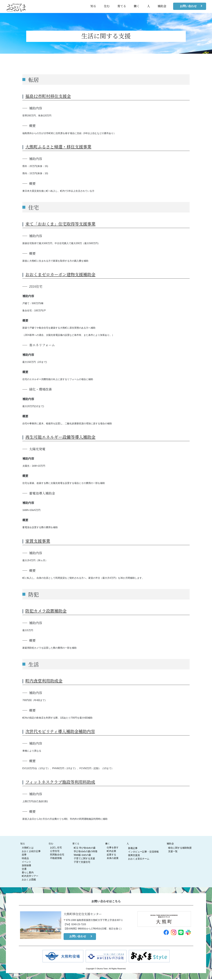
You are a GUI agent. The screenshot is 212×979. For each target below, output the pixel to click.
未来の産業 (113, 858)
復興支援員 (134, 855)
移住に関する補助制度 (180, 848)
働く (137, 6)
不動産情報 (56, 858)
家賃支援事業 (37, 541)
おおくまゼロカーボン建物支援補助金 (60, 274)
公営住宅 (54, 851)
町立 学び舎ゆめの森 (85, 848)
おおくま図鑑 (29, 879)
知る (93, 6)
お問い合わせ (188, 6)
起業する (111, 854)
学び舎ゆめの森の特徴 (85, 851)
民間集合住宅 (57, 854)
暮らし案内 (28, 872)
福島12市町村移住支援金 (48, 96)
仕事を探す (113, 847)
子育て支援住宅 (82, 862)
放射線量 (26, 865)
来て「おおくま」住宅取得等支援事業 (60, 224)
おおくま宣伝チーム (138, 858)
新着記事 (133, 848)
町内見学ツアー (30, 876)
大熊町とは (28, 847)
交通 (24, 869)
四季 (24, 854)
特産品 (25, 858)
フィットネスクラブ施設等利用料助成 (60, 782)
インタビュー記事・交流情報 (143, 851)
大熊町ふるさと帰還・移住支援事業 (58, 147)
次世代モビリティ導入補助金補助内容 (60, 731)
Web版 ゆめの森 (82, 855)
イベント (26, 862)
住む (107, 6)
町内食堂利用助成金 (43, 681)
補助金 (162, 6)
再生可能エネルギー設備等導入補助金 (60, 437)
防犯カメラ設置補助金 (46, 611)
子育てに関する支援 (84, 858)
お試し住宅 (56, 847)
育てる (121, 6)
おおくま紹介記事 (31, 851)
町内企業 (111, 851)
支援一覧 (173, 851)
